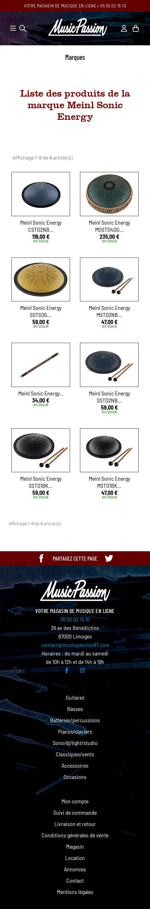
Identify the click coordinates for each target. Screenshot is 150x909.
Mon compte (75, 801)
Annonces (75, 869)
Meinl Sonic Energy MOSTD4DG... (109, 226)
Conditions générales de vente (75, 835)
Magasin (75, 846)
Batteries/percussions (75, 720)
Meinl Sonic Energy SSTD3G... (40, 311)
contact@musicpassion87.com (75, 644)
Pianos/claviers (75, 731)
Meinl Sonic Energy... (40, 393)
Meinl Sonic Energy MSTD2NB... (109, 311)
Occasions (75, 776)
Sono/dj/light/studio (75, 742)
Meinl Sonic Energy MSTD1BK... (109, 482)
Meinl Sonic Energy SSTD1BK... (40, 482)
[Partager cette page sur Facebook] (41, 558)
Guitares (75, 697)
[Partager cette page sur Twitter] (108, 558)
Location (75, 857)
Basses (75, 708)
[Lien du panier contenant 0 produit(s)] (136, 27)
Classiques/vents (75, 754)
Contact (75, 880)
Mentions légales (75, 891)
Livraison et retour (75, 823)
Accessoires (75, 765)
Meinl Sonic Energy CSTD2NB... (40, 226)
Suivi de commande (75, 812)
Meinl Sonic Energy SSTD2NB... (109, 397)
